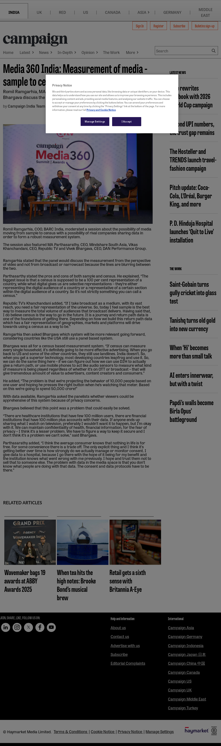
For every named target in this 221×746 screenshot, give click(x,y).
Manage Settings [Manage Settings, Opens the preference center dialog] (95, 121)
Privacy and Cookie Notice (101, 109)
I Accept (127, 121)
